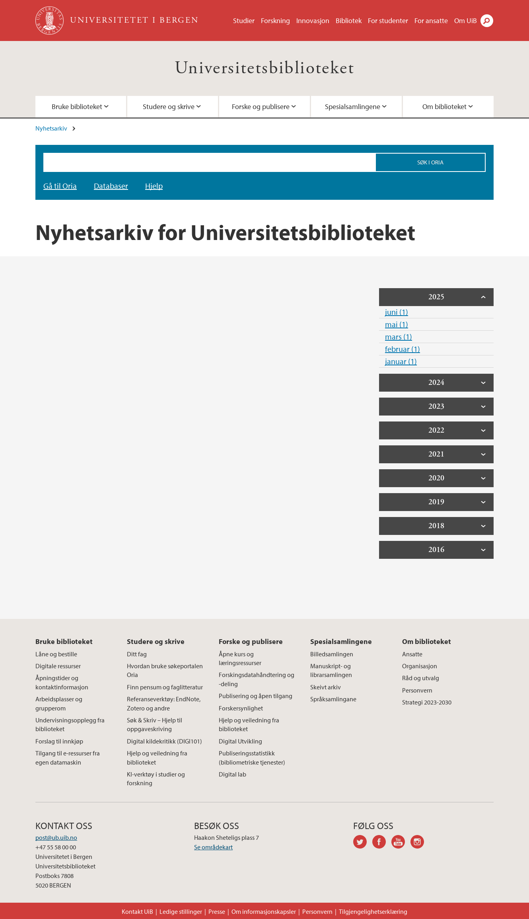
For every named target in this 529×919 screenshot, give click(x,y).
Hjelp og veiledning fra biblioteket (157, 757)
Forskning (275, 20)
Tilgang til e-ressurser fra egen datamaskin (67, 757)
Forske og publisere (261, 106)
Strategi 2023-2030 (426, 702)
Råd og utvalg (420, 678)
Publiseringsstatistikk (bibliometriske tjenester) (252, 757)
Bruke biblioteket (77, 106)
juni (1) (396, 312)
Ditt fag (137, 654)
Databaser (111, 186)
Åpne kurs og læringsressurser (240, 658)
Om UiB (465, 20)
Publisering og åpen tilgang (255, 696)
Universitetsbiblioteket (264, 68)
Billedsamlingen (331, 654)
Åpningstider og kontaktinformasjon (61, 682)
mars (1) (398, 336)
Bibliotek (349, 20)
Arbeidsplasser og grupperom (58, 703)
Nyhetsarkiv (51, 128)
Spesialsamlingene (352, 106)
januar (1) (401, 361)
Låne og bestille (56, 654)
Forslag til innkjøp (59, 741)
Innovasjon (312, 20)
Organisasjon (419, 666)
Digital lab (232, 774)
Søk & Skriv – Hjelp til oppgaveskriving (154, 724)
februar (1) (402, 349)
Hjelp (154, 186)
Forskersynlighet (241, 708)
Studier (244, 20)
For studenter (388, 20)
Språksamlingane (333, 699)
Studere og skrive (168, 106)
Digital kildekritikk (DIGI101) (164, 741)
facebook (381, 843)
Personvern (417, 690)
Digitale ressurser (58, 666)
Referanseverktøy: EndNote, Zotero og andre (163, 703)
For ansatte (431, 20)
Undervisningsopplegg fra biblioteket (70, 724)
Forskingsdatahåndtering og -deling (256, 679)
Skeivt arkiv (325, 687)
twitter (362, 843)
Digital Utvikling (240, 741)
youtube (400, 843)
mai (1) (396, 324)
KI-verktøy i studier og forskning (156, 778)
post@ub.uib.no (56, 837)
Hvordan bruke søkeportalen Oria (165, 670)
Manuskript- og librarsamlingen (331, 670)
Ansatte (412, 654)
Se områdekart (213, 847)
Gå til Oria (60, 186)
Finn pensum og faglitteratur (165, 687)
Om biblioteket (444, 106)
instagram (420, 843)
